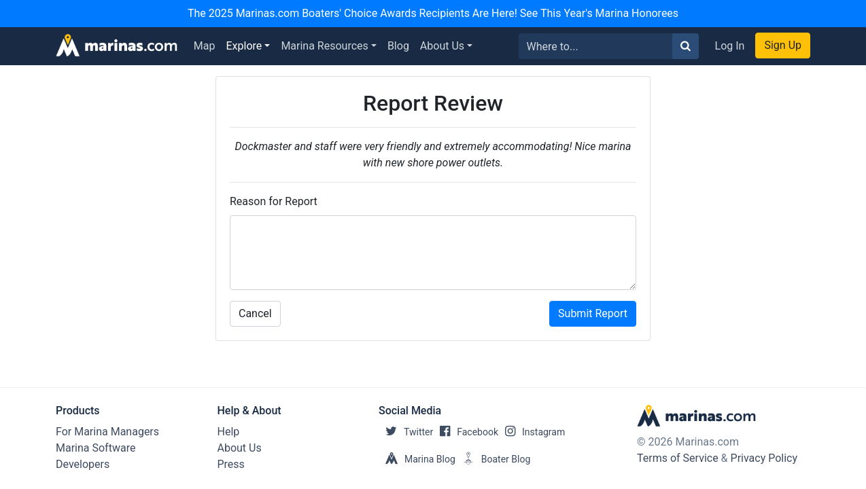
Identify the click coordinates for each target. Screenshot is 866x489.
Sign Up (782, 45)
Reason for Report (273, 201)
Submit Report (592, 313)
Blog (398, 45)
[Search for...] (596, 46)
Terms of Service (677, 458)
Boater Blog (493, 459)
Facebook (465, 432)
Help (229, 431)
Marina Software (95, 447)
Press (231, 464)
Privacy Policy (764, 458)
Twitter (406, 432)
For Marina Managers (107, 431)
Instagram (531, 432)
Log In (730, 45)
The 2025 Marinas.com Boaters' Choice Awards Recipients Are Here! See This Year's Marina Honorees (433, 13)
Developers (82, 464)
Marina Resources (324, 45)
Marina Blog (417, 459)
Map (204, 45)
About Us (442, 45)
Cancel (255, 313)
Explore (244, 45)
